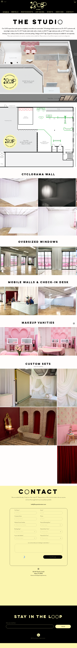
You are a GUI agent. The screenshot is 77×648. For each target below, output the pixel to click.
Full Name (16, 510)
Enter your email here (11, 622)
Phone (41, 516)
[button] (75, 2)
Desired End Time (44, 535)
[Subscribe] (63, 626)
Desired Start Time (44, 528)
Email (41, 510)
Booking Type (17, 528)
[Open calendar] (60, 525)
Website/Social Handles (19, 522)
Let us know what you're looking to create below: (38, 542)
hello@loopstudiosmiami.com (38, 504)
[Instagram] (74, 323)
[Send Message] (52, 557)
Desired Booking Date (45, 522)
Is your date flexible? (18, 535)
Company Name (18, 516)
